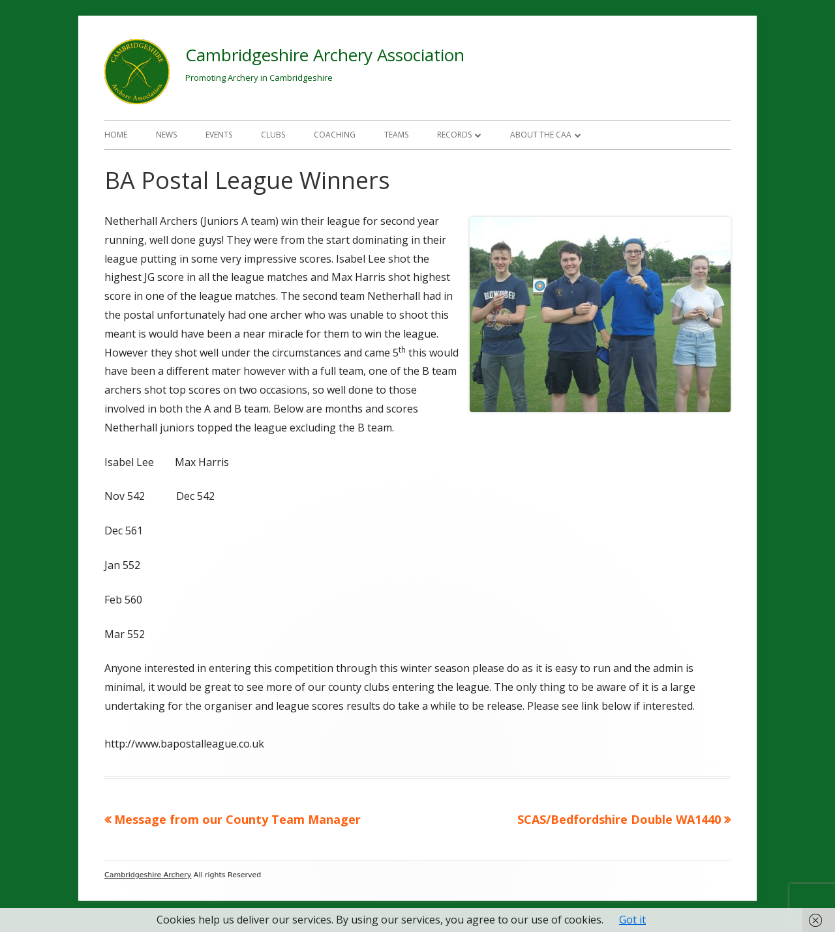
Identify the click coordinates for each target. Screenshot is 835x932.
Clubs (273, 134)
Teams (396, 134)
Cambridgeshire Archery (147, 875)
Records (454, 134)
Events (218, 134)
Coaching (335, 134)
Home (115, 134)
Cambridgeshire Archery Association (324, 54)
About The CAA (540, 134)
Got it (632, 919)
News (166, 134)
